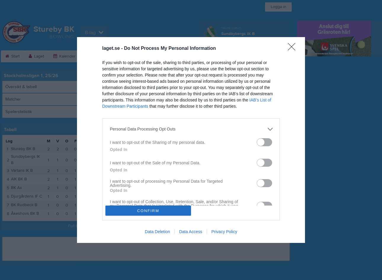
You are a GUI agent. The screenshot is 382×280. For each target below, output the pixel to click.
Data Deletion (157, 231)
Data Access (190, 231)
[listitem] (191, 129)
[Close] (293, 48)
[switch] (264, 142)
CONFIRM (148, 211)
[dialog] (191, 140)
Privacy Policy (224, 231)
